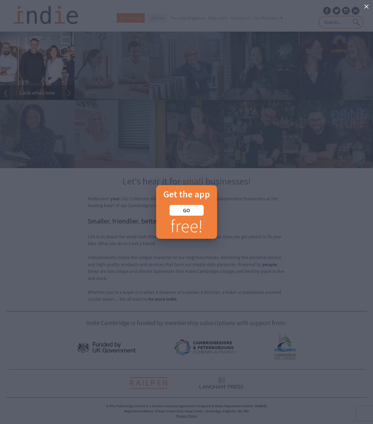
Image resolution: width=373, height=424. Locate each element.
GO (186, 210)
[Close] (366, 6)
